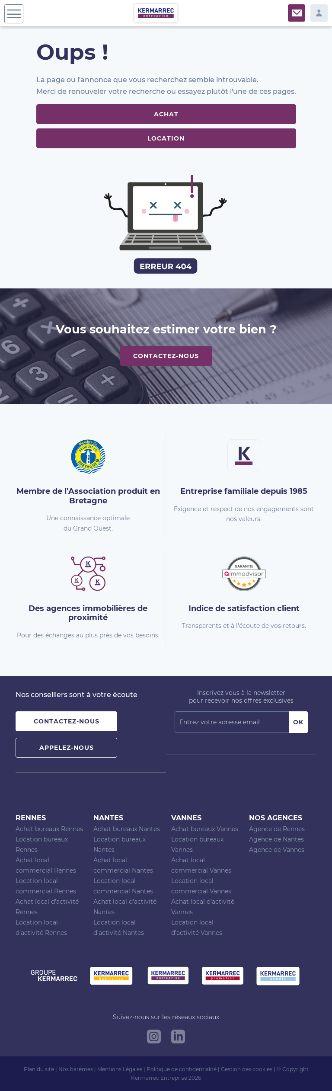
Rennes (31, 818)
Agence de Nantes (276, 839)
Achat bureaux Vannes (204, 829)
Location (166, 138)
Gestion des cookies (246, 1069)
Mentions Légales (119, 1069)
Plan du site (39, 1069)
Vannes (186, 818)
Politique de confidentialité (182, 1069)
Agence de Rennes (277, 829)
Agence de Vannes (276, 850)
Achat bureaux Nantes (126, 829)
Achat (166, 114)
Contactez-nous (166, 356)
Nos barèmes (75, 1069)
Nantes (108, 818)
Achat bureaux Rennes (49, 829)
